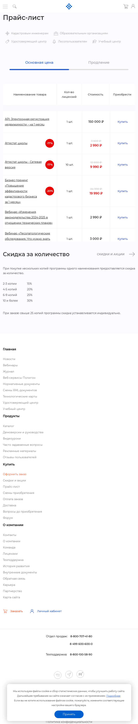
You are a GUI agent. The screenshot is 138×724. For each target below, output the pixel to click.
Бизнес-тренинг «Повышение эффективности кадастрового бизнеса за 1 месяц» (21, 191)
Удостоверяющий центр (20, 402)
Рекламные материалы (19, 451)
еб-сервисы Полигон (19, 378)
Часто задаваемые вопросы (23, 445)
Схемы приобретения (18, 493)
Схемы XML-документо (20, 390)
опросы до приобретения (22, 511)
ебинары (10, 365)
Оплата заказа (13, 499)
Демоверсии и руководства (23, 432)
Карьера (9, 585)
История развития (16, 566)
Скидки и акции (116, 254)
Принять (69, 714)
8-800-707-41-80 (81, 636)
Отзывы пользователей (20, 457)
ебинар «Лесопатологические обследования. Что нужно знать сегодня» (27, 239)
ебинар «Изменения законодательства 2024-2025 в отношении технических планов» (28, 217)
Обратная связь (14, 578)
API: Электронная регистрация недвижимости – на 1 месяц (27, 121)
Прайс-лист (11, 486)
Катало (8, 426)
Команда (9, 547)
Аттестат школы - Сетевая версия (23, 164)
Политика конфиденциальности (69, 721)
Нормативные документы (21, 384)
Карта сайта (11, 597)
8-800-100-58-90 (81, 654)
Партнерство (12, 591)
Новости (9, 359)
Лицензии (10, 553)
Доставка (9, 505)
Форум (8, 518)
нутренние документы (20, 572)
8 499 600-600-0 (81, 644)
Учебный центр (14, 409)
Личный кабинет (46, 611)
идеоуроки (12, 438)
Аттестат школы (16, 143)
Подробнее (113, 695)
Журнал (8, 371)
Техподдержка (13, 560)
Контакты (9, 535)
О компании (11, 541)
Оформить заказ (14, 474)
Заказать (13, 611)
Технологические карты (20, 396)
